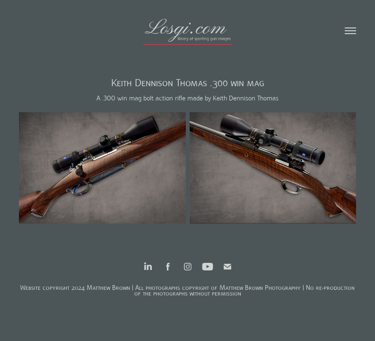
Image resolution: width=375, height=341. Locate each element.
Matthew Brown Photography (260, 288)
